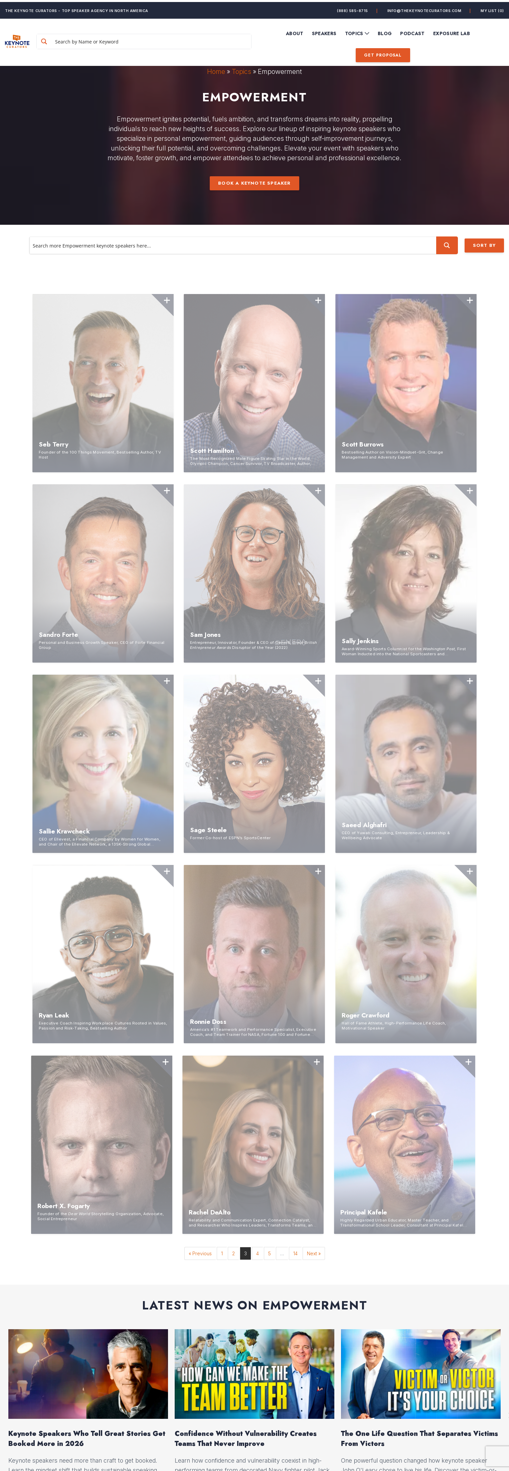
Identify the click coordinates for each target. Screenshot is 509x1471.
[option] (88, 837)
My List (492, 9)
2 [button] (257, 931)
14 (295, 675)
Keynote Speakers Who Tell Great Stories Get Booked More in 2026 (86, 861)
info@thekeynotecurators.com (424, 9)
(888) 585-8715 (352, 9)
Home (216, 72)
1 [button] (252, 931)
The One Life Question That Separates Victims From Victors (419, 861)
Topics (241, 72)
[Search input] (158, 39)
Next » (314, 675)
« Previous (200, 675)
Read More (30, 918)
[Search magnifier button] (61, 39)
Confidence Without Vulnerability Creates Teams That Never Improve (246, 861)
